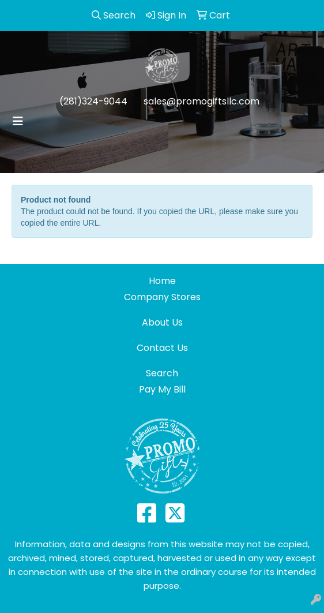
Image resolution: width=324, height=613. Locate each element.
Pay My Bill (162, 389)
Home (162, 280)
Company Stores (162, 297)
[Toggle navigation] (18, 121)
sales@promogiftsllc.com (201, 101)
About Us (162, 322)
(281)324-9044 (93, 101)
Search (162, 373)
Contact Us (162, 347)
